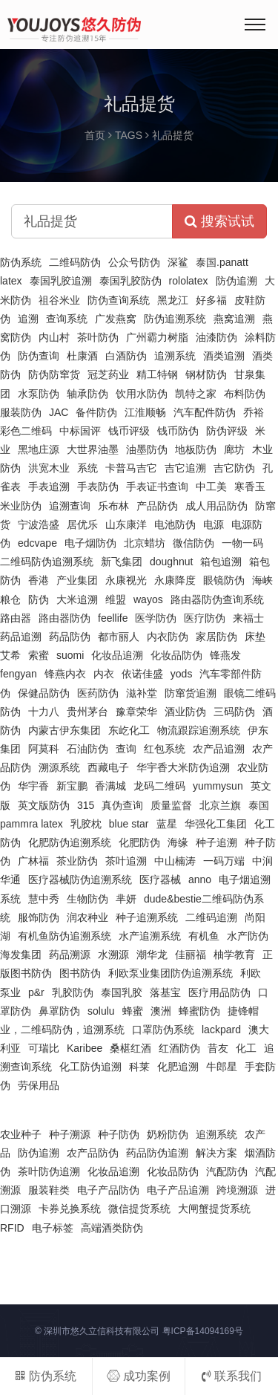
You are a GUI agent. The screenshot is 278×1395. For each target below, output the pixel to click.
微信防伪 (193, 543)
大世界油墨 (93, 449)
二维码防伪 (75, 262)
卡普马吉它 (131, 468)
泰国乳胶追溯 (61, 281)
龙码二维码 (159, 786)
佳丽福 (190, 954)
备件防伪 (96, 412)
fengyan (18, 674)
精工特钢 (157, 374)
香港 (38, 580)
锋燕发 (225, 655)
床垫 (255, 637)
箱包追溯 (221, 562)
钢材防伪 (206, 374)
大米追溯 (77, 599)
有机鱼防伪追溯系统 (64, 936)
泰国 (258, 805)
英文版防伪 (44, 805)
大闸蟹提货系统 (214, 1208)
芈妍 (126, 899)
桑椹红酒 (130, 1048)
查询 (126, 749)
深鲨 (178, 262)
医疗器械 (160, 879)
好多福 (211, 300)
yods (182, 674)
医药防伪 (98, 693)
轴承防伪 (87, 394)
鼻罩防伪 (59, 1011)
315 (85, 805)
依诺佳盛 (142, 674)
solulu (101, 1011)
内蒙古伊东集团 (64, 730)
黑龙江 (172, 300)
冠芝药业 (108, 374)
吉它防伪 (234, 468)
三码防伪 (234, 712)
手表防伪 (98, 486)
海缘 (178, 842)
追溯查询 (69, 506)
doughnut (171, 562)
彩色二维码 (26, 431)
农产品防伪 (93, 1153)
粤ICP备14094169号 (202, 1331)
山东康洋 (126, 524)
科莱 (139, 1067)
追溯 (28, 319)
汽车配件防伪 (204, 412)
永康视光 (126, 580)
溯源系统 (59, 767)
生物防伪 (87, 899)
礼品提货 (172, 135)
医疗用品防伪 (219, 992)
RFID (12, 1228)
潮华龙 (152, 954)
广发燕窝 (115, 319)
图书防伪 (80, 973)
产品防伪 (157, 506)
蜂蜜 (132, 1011)
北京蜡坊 (144, 543)
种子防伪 (118, 1134)
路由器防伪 (64, 618)
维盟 (115, 599)
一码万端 (224, 861)
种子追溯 (216, 842)
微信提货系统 (139, 1208)
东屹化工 (129, 730)
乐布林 (113, 506)
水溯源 (113, 954)
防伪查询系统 (118, 300)
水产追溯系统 (150, 936)
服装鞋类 (49, 1190)
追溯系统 (175, 356)
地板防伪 (195, 449)
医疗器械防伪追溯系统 (80, 879)
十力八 (43, 712)
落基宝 (165, 992)
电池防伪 (175, 524)
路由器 (15, 618)
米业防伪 (21, 506)
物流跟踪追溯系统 (198, 730)
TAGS (128, 135)
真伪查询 (122, 805)
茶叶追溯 (126, 861)
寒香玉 (249, 486)
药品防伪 (69, 637)
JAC (58, 412)
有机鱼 (203, 936)
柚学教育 (234, 954)
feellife (113, 618)
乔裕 (253, 412)
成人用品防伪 (216, 506)
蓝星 (166, 824)
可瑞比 (43, 1048)
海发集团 (21, 954)
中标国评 (80, 431)
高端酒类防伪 (112, 1228)
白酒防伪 (126, 356)
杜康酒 (82, 356)
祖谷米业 (59, 300)
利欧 (250, 973)
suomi (70, 655)
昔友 (218, 1048)
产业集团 (77, 580)
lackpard (221, 1029)
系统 (87, 468)
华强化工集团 (216, 824)
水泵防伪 (38, 394)
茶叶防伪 (98, 337)
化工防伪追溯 (90, 1067)
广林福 (33, 861)
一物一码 (242, 543)
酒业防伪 (185, 712)
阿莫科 (43, 749)
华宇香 (33, 786)
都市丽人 (118, 637)
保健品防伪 (44, 693)
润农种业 (87, 917)
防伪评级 (227, 431)
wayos (148, 599)
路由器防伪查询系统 (217, 599)
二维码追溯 (211, 917)
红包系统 (164, 749)
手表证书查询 (157, 486)
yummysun (218, 786)
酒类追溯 (224, 356)
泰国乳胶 (121, 992)
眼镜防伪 (224, 580)
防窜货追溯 (190, 693)
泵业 (10, 992)
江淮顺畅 (145, 412)
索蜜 (38, 655)
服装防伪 (21, 412)
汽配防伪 (227, 1171)
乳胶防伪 (72, 992)
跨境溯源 (237, 1190)
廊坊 (234, 449)
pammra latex (31, 824)
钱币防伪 (178, 431)
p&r (36, 992)
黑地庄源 (38, 449)
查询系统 (66, 319)
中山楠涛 (175, 861)
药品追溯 (21, 637)
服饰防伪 (38, 917)
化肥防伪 (139, 842)
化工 (246, 1048)
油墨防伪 (147, 449)
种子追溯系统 (147, 917)
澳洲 (160, 1011)
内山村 (54, 337)
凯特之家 (195, 394)
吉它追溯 (185, 468)
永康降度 (175, 580)
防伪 (38, 599)
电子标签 (52, 1228)
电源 (213, 524)
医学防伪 (155, 618)
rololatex (188, 281)
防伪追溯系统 (175, 319)
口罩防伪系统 (163, 1029)
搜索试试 (219, 221)
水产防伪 (247, 936)
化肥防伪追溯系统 (69, 842)
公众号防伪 (134, 262)
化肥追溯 (178, 1067)
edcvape (37, 543)
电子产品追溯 (178, 1190)
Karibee (84, 1048)
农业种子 (21, 1134)
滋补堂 (141, 693)
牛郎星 (221, 1067)
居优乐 (82, 524)
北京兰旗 (220, 805)
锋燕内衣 (65, 674)
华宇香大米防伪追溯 (183, 767)
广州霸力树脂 (157, 337)
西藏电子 (108, 767)
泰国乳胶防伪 (130, 281)
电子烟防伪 (90, 543)
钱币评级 (129, 431)
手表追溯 (49, 486)
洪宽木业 (49, 468)
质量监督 (171, 805)
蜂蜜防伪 (199, 1011)
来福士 (248, 618)
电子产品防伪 (108, 1190)
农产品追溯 (219, 749)
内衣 (103, 674)
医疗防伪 (204, 618)
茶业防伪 (77, 861)
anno (199, 879)
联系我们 (232, 1376)
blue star (129, 824)
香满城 (110, 786)
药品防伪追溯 (157, 1153)
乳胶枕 (86, 824)
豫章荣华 (136, 712)
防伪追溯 (236, 281)
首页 (95, 135)
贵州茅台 (87, 712)
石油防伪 (87, 749)
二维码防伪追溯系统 (46, 562)
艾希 (10, 655)
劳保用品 (38, 1085)
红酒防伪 (179, 1048)
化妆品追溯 (117, 655)
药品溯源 (69, 954)
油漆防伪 (216, 337)
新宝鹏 (71, 786)
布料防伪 (244, 394)
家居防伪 (216, 637)
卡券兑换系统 (70, 1208)
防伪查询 (38, 356)
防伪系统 (21, 262)
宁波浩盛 (38, 524)
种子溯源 (69, 1134)
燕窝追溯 (234, 319)
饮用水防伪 (142, 394)
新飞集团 (121, 562)
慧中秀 (43, 899)
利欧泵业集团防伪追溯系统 (170, 973)
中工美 (211, 486)
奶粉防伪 (167, 1134)
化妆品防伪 (176, 655)
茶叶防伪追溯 (49, 1171)
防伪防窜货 (54, 374)
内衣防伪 (167, 637)
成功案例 (139, 1376)
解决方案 (216, 1153)
